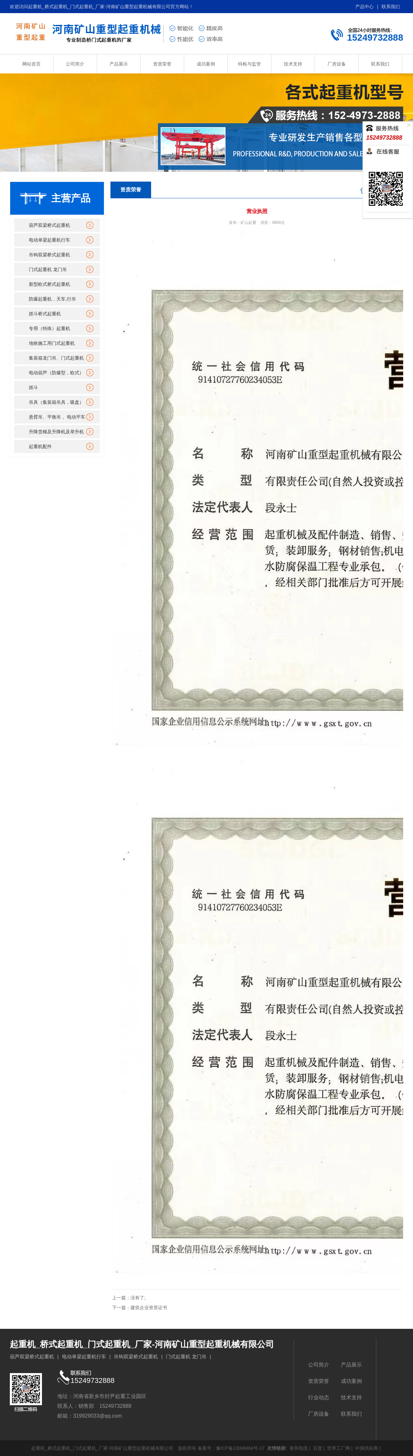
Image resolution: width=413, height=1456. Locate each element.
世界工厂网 (338, 1448)
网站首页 (31, 64)
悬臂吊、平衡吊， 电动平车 (57, 417)
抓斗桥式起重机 (45, 313)
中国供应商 (366, 1448)
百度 (317, 1448)
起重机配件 (40, 446)
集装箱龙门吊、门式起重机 (56, 358)
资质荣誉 (162, 64)
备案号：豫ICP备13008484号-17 (231, 1448)
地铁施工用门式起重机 (52, 343)
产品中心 (364, 6)
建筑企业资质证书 (148, 1307)
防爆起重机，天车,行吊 (52, 299)
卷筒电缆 (298, 1448)
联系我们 (391, 6)
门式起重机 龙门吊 (48, 269)
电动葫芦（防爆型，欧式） (56, 372)
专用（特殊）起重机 (49, 328)
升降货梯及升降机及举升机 (56, 431)
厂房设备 (336, 64)
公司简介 (75, 64)
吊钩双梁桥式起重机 (49, 254)
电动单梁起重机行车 (49, 240)
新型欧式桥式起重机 (49, 284)
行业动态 (318, 1397)
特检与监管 (249, 64)
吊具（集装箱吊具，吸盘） (56, 402)
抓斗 (33, 387)
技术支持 (293, 64)
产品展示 (118, 64)
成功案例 (206, 64)
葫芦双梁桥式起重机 (49, 225)
